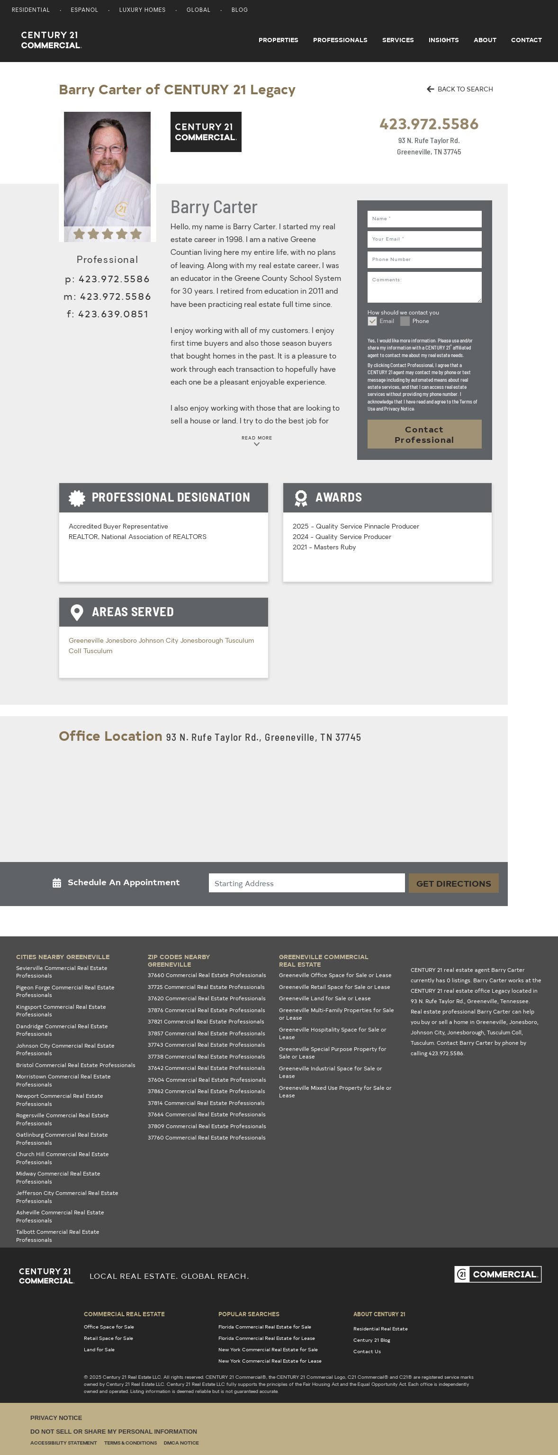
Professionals (340, 40)
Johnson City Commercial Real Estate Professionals (65, 1049)
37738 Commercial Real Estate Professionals (206, 1056)
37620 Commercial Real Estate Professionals (207, 998)
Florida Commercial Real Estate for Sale (264, 1326)
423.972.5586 (429, 123)
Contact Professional (425, 434)
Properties (278, 40)
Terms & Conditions (130, 1443)
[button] (119, 884)
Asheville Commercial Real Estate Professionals (60, 1216)
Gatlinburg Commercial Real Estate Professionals (62, 1138)
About (485, 40)
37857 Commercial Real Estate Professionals (206, 1033)
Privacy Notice (56, 1417)
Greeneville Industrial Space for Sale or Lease (330, 1072)
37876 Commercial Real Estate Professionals (206, 1010)
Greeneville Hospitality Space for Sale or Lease (333, 1033)
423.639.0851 (113, 313)
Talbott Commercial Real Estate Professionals (57, 1235)
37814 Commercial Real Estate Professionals (206, 1102)
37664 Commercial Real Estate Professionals (207, 1114)
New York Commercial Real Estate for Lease (270, 1360)
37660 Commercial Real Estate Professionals (207, 975)
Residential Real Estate (380, 1328)
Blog (240, 10)
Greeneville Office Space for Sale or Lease (335, 975)
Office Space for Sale (109, 1326)
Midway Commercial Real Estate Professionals (58, 1177)
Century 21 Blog (371, 1340)
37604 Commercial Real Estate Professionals (207, 1079)
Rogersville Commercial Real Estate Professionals (62, 1119)
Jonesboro (122, 641)
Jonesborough (202, 641)
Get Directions (453, 883)
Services (398, 40)
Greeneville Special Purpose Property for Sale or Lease (333, 1052)
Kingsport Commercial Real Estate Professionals (61, 1010)
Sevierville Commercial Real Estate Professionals (62, 971)
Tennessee (514, 1001)
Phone (421, 321)
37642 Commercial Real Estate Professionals (206, 1067)
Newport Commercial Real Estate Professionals (59, 1099)
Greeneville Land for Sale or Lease (325, 998)
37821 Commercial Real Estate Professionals (206, 1021)
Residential (31, 10)
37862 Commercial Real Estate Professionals (206, 1091)
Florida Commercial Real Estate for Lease (266, 1338)
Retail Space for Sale (108, 1338)
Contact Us (367, 1351)
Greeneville (87, 641)
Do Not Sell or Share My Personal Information (113, 1431)
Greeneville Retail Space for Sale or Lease (334, 986)
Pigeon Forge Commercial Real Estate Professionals (65, 991)
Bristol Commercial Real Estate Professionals (75, 1065)
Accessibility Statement (63, 1443)
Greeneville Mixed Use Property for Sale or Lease (335, 1091)
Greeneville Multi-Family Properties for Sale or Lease (336, 1014)
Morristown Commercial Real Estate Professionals (63, 1080)
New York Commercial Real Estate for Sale (268, 1349)
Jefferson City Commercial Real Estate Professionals (67, 1196)
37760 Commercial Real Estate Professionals (207, 1137)
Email (387, 321)
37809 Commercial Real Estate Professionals (207, 1126)
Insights (444, 40)
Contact (526, 40)
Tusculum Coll (504, 1032)
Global (199, 10)
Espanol (85, 10)
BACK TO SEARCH (460, 89)
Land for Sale (99, 1349)
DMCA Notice (181, 1443)
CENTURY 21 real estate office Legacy (460, 990)
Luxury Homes (142, 10)
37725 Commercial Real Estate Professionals (206, 986)
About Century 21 (379, 1314)
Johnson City (159, 641)
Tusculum (98, 651)
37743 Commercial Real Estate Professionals (206, 1044)
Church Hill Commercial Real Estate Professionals (62, 1158)
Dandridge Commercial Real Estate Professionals (62, 1030)
